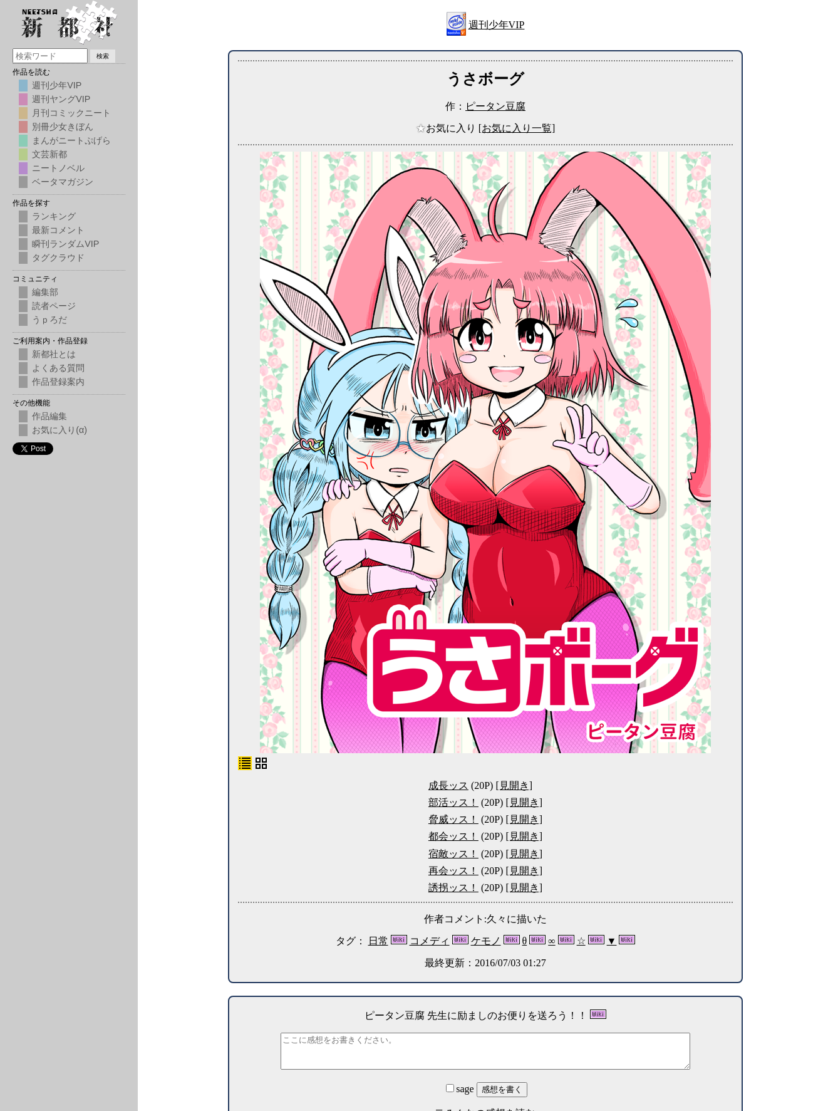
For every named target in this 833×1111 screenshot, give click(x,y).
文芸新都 (49, 154)
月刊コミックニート (71, 113)
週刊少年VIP (496, 24)
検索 (102, 56)
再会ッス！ (453, 870)
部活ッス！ (453, 802)
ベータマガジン (62, 182)
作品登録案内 (58, 382)
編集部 (45, 292)
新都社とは (54, 354)
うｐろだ (49, 320)
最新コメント (58, 230)
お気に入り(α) (59, 430)
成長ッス (448, 785)
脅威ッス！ (453, 819)
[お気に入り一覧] (517, 128)
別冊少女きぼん (62, 127)
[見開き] (513, 785)
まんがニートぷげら (71, 140)
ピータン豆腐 (495, 106)
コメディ (430, 941)
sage (461, 1088)
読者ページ (54, 306)
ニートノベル (58, 168)
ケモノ (486, 941)
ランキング (54, 216)
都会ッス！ (453, 836)
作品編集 (49, 416)
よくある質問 (58, 368)
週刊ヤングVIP (61, 99)
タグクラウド (58, 258)
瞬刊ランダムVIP (65, 244)
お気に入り (447, 128)
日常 (378, 941)
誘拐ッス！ (453, 887)
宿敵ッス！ (453, 853)
